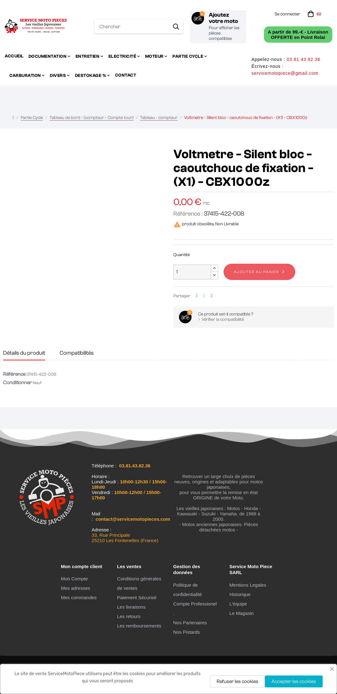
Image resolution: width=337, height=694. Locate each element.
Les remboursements (139, 625)
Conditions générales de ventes (139, 583)
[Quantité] (192, 272)
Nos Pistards (186, 632)
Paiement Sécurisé (136, 597)
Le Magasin (241, 613)
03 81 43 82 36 (303, 59)
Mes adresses (75, 588)
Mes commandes (79, 597)
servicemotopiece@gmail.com (284, 73)
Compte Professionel (195, 603)
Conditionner (17, 382)
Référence (14, 374)
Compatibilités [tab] (77, 353)
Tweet (204, 296)
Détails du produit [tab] (24, 353)
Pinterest (212, 296)
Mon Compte (74, 578)
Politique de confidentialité (187, 589)
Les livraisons (131, 607)
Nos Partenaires (190, 622)
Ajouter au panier (256, 272)
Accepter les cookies (293, 681)
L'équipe (238, 603)
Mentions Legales (247, 585)
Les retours (128, 616)
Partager (197, 296)
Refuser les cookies (237, 681)
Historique (240, 594)
